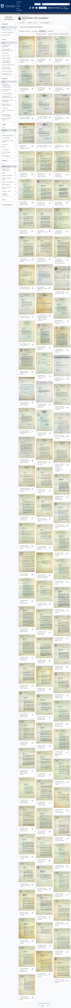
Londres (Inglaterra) (9, 156)
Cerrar (28, 16)
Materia (4, 161)
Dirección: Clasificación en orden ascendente (58, 34)
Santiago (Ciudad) (9, 138)
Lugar (4, 124)
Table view (49, 31)
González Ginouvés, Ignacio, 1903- (9, 46)
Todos (3, 27)
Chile (9, 133)
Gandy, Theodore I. (9, 56)
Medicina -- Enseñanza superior (9, 178)
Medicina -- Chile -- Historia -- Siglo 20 (9, 169)
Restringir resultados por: (9, 18)
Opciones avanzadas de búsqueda (31, 27)
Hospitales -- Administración (9, 194)
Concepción (9, 130)
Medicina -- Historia (9, 167)
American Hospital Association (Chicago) (9, 68)
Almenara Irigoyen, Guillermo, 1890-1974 (9, 61)
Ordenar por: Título (41, 34)
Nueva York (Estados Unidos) (9, 152)
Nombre (5, 78)
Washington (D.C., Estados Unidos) (9, 141)
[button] (30, 7)
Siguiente (49, 1005)
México (9, 147)
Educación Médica (9, 185)
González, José (9, 53)
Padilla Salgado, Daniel (9, 74)
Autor (4, 39)
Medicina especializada (9, 176)
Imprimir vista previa (24, 31)
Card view (42, 31)
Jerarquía (35, 31)
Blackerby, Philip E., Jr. (9, 59)
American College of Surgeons (9, 119)
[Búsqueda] (56, 4)
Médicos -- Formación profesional (9, 188)
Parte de (5, 24)
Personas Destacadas (9, 30)
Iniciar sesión (42, 7)
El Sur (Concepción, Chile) (9, 72)
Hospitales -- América (9, 191)
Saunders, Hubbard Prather (9, 65)
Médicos (9, 173)
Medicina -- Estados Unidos (9, 182)
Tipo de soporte (7, 205)
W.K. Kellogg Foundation (9, 94)
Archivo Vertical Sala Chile (9, 33)
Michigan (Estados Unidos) (9, 136)
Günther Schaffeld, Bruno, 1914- (9, 111)
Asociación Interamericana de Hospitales (9, 100)
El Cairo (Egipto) (9, 150)
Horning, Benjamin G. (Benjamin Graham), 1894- (9, 50)
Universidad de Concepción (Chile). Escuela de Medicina (9, 86)
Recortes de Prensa (9, 35)
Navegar (37, 4)
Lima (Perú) (9, 145)
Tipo (3, 200)
